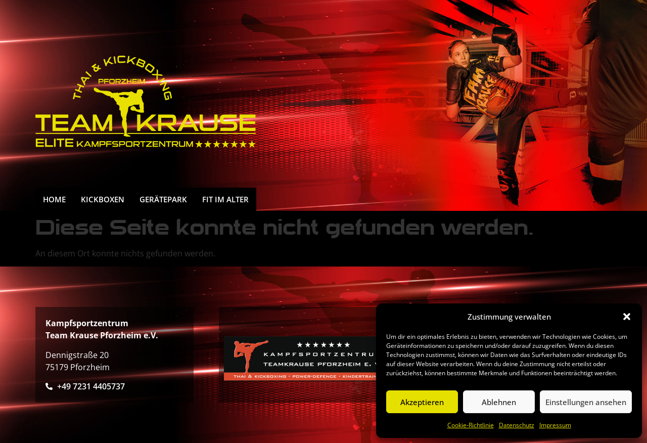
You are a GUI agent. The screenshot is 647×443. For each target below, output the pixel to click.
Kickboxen (102, 199)
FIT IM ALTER (225, 199)
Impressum (555, 425)
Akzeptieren (422, 402)
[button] (627, 317)
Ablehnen (499, 402)
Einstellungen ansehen (585, 402)
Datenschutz (516, 425)
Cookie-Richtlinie (470, 425)
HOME (54, 199)
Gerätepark (163, 199)
